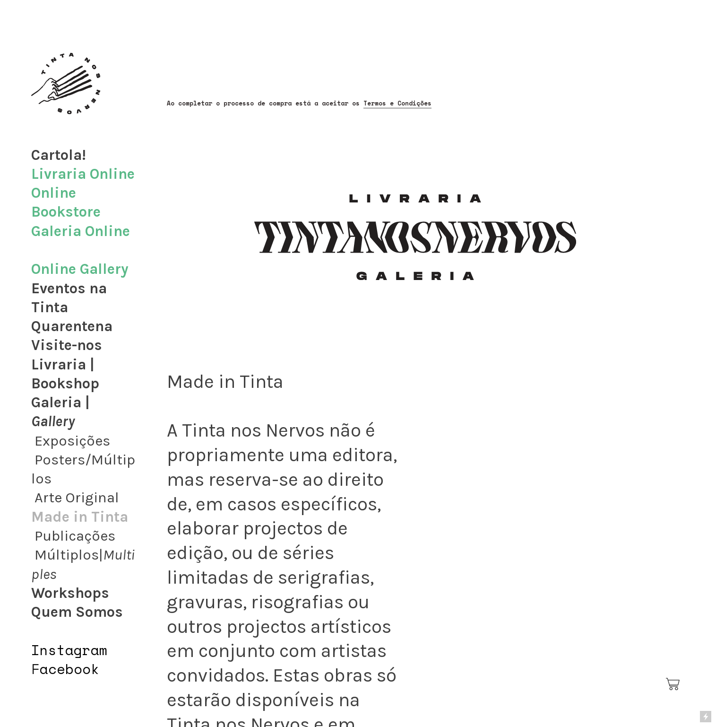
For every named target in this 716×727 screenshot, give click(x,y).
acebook (69, 669)
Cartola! (58, 155)
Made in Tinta (79, 517)
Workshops (70, 593)
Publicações (75, 535)
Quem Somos (77, 612)
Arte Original (77, 497)
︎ (673, 684)
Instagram (69, 650)
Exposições (72, 440)
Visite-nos (66, 345)
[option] (547, 519)
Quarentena (71, 326)
